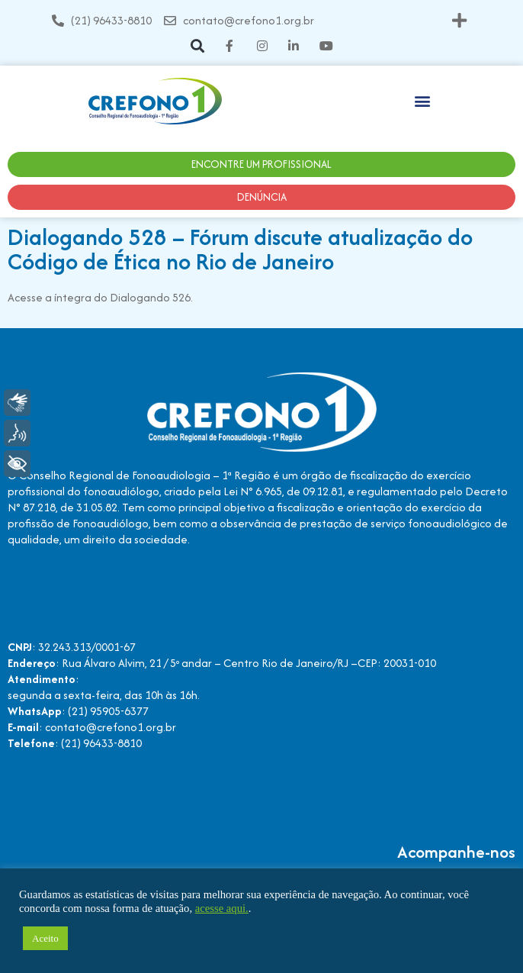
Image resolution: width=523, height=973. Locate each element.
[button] (459, 20)
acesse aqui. (222, 908)
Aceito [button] (45, 938)
